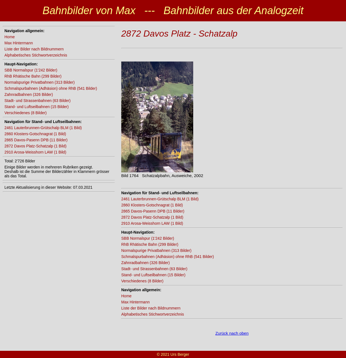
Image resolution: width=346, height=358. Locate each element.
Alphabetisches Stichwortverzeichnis (35, 55)
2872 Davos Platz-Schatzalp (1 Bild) (35, 146)
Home (9, 37)
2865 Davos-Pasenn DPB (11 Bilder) (36, 140)
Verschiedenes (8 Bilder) (25, 113)
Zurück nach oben (232, 333)
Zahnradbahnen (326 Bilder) (28, 94)
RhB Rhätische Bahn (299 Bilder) (32, 76)
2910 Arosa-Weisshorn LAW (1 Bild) (35, 152)
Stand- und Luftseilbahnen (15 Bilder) (36, 106)
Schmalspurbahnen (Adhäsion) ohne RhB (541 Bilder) (50, 88)
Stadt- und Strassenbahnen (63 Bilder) (37, 100)
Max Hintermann (18, 43)
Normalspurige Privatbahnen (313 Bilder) (39, 82)
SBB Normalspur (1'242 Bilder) (30, 70)
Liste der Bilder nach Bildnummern (34, 49)
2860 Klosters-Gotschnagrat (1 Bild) (35, 134)
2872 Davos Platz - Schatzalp (179, 34)
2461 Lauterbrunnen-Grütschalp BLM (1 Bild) (43, 128)
